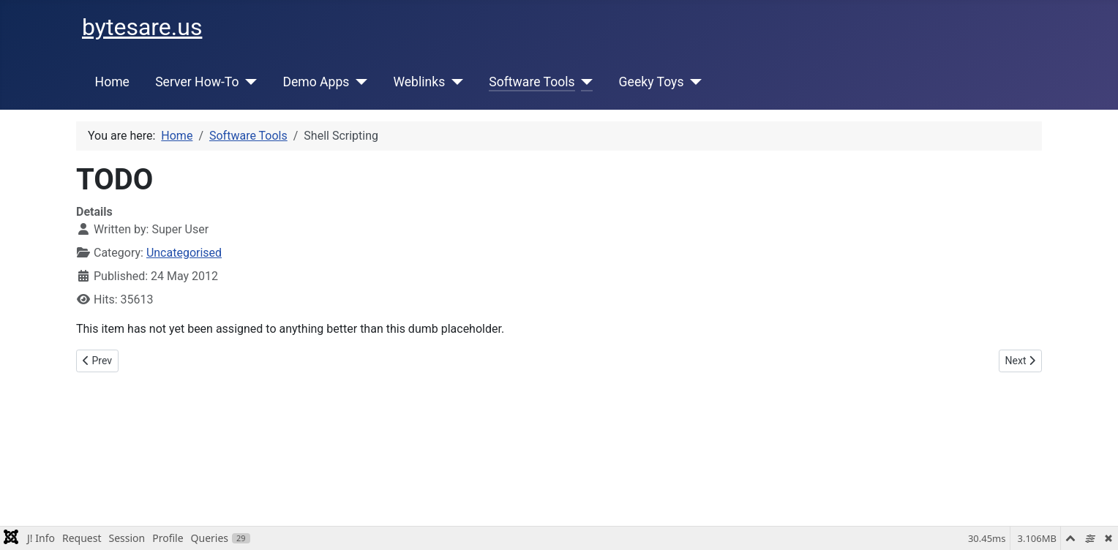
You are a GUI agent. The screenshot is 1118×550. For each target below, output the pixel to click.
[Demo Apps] (358, 81)
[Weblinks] (454, 81)
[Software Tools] (584, 81)
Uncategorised (184, 253)
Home (112, 82)
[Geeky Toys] (692, 81)
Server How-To (197, 82)
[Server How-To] (248, 81)
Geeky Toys (651, 82)
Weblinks (419, 82)
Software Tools (531, 82)
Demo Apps (315, 82)
